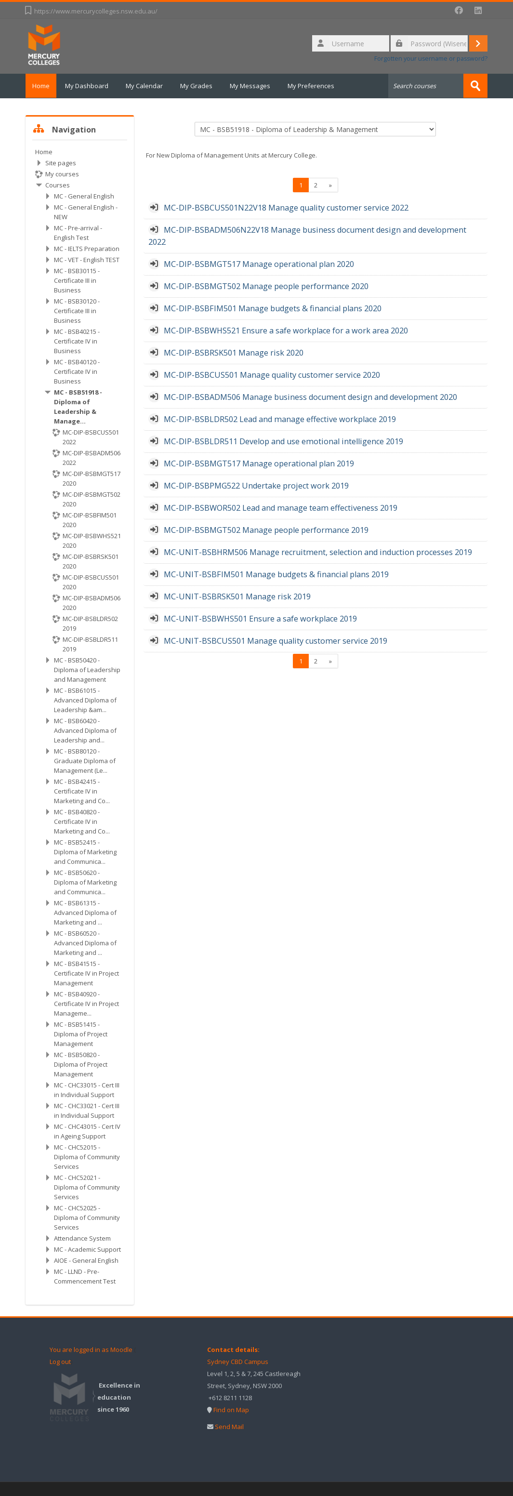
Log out (60, 1361)
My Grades (202, 85)
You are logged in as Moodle (91, 1349)
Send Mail (229, 1426)
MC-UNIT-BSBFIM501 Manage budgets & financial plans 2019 (276, 574)
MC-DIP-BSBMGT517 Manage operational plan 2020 (259, 263)
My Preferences (316, 85)
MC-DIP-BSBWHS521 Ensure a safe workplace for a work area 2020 (286, 330)
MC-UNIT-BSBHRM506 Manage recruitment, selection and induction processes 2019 (318, 551)
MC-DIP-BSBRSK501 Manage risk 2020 (233, 352)
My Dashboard (92, 85)
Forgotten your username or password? (430, 58)
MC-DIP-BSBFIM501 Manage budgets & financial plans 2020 (272, 308)
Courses (57, 184)
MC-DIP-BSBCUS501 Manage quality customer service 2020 (272, 374)
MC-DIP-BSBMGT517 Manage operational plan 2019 (259, 463)
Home (44, 85)
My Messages (256, 85)
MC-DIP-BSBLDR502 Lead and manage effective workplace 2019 (280, 418)
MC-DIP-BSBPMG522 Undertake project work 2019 (256, 485)
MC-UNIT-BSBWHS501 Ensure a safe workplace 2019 (260, 618)
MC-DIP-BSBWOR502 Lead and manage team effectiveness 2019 (280, 507)
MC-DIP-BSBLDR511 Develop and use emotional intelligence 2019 (283, 441)
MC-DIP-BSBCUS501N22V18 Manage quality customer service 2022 (286, 207)
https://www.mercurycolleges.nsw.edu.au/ (96, 11)
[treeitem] (79, 715)
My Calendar (150, 85)
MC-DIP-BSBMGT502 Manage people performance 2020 (266, 285)
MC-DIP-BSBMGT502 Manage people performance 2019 (266, 529)
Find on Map (231, 1409)
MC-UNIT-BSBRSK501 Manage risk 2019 (237, 596)
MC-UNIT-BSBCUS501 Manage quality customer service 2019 (275, 640)
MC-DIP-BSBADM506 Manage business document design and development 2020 (310, 396)
